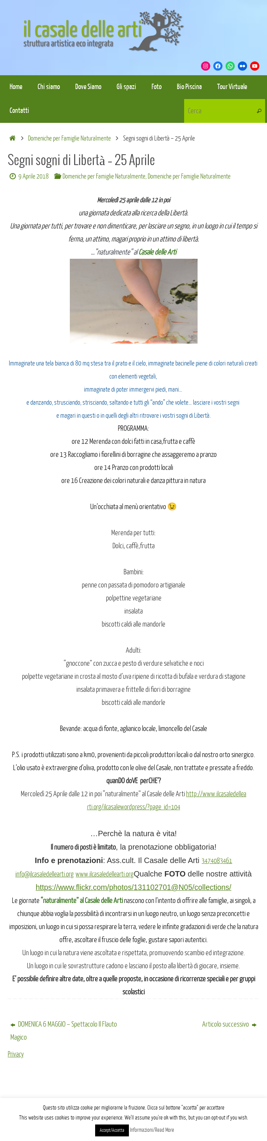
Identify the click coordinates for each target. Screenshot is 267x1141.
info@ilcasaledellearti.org (43, 874)
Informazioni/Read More (152, 1130)
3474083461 (216, 861)
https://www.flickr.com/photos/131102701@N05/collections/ (133, 887)
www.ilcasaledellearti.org (106, 874)
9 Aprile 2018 (33, 176)
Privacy (16, 1054)
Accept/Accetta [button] (112, 1130)
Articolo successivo (229, 1024)
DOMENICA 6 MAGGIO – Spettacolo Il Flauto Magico (63, 1030)
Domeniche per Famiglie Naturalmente (69, 138)
